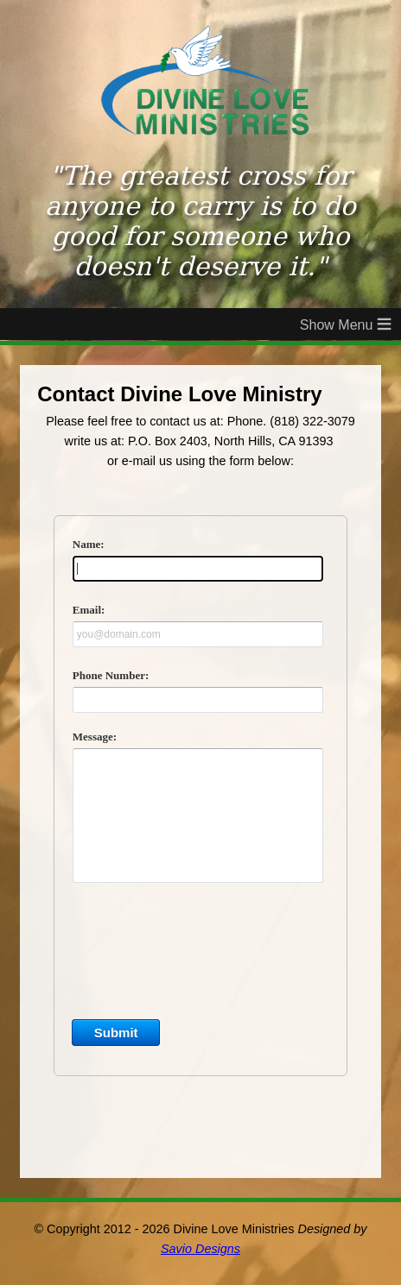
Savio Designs (200, 1249)
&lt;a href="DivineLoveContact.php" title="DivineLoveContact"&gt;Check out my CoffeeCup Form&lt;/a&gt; (200, 819)
